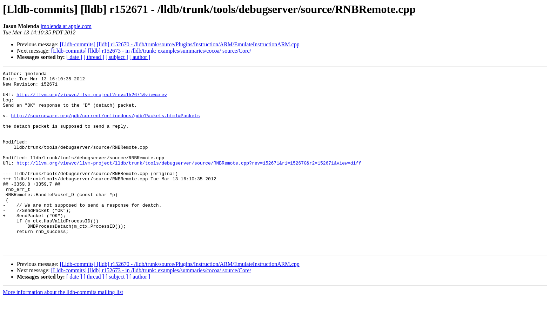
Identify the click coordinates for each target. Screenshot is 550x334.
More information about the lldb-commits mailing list (63, 328)
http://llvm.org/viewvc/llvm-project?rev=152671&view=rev (91, 99)
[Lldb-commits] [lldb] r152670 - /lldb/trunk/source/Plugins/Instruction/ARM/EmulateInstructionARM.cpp (180, 44)
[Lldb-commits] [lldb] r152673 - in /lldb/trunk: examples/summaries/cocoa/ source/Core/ (151, 51)
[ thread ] (93, 57)
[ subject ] (117, 57)
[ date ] (74, 57)
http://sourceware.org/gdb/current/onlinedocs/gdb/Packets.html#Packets (105, 125)
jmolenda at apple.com (66, 26)
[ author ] (139, 57)
